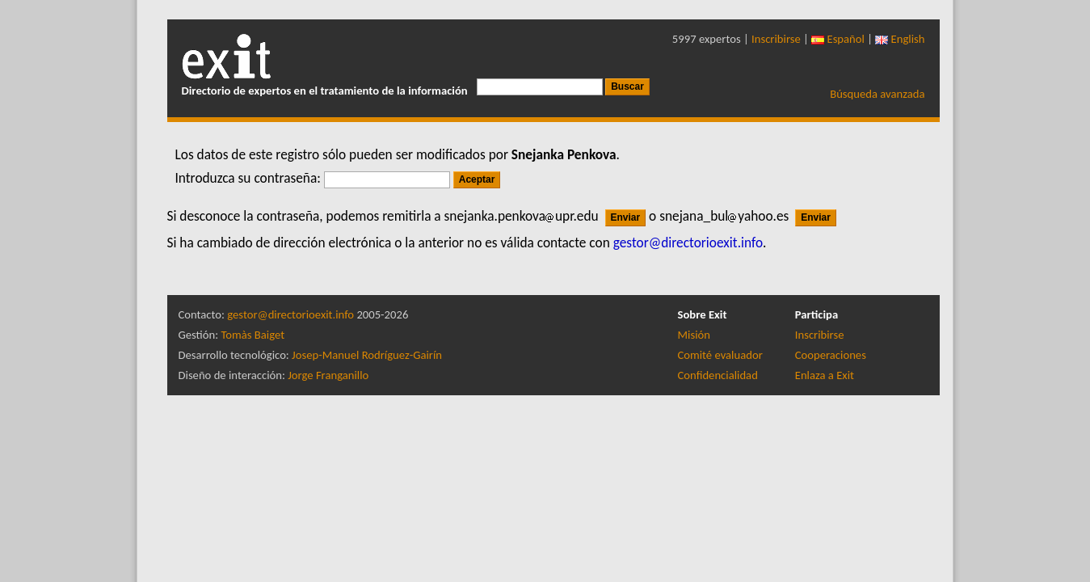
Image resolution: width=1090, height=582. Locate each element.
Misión (694, 334)
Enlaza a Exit (824, 375)
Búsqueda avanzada (877, 93)
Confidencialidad (718, 375)
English (899, 39)
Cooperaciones (830, 355)
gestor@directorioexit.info (290, 314)
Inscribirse (776, 39)
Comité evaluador (720, 355)
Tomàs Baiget (252, 334)
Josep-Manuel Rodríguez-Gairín (367, 355)
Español (838, 39)
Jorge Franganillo (328, 375)
